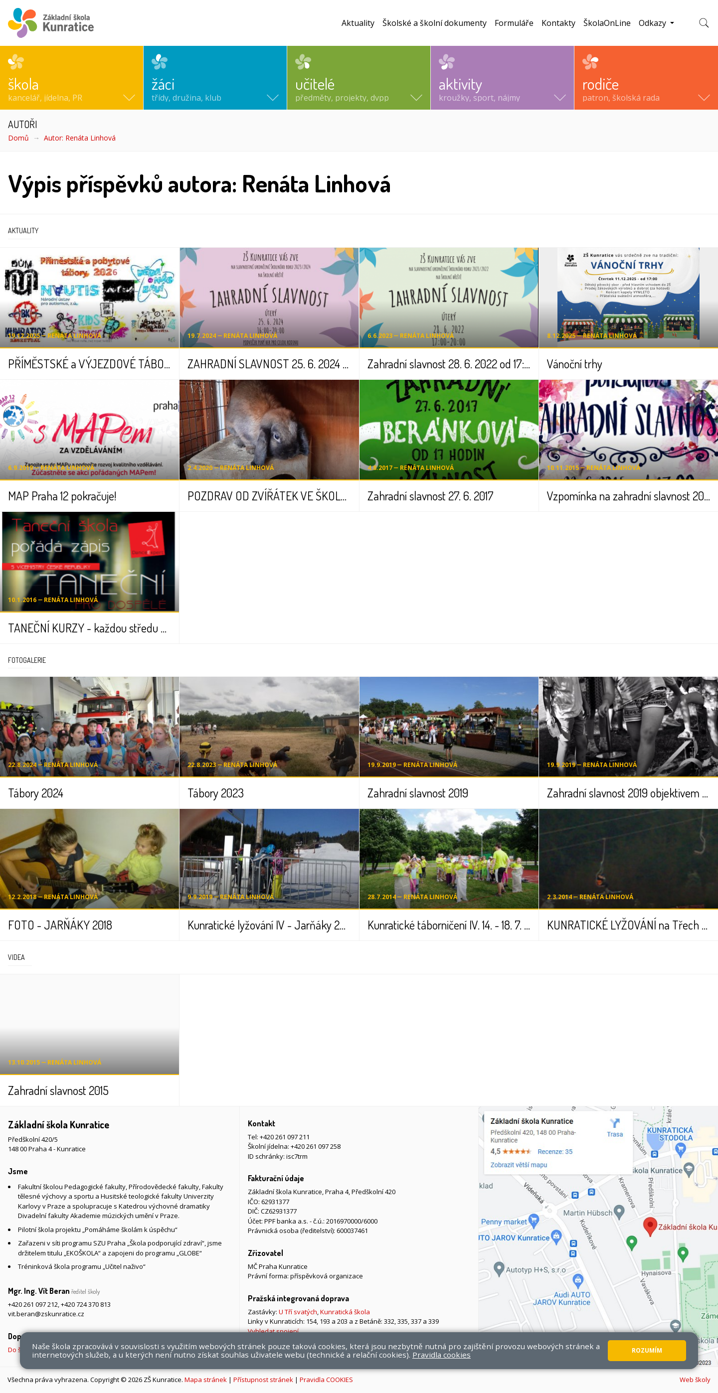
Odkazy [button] (653, 22)
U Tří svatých (298, 1311)
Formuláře (514, 22)
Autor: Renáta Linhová (80, 138)
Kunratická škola (345, 1311)
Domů (18, 138)
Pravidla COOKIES (326, 1379)
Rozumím (647, 1350)
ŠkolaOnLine (607, 22)
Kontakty (558, 22)
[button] (71, 78)
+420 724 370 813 (86, 1304)
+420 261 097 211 (285, 1136)
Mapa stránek (205, 1379)
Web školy (695, 1379)
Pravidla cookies (441, 1355)
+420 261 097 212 (33, 1304)
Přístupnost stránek (263, 1379)
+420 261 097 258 (316, 1146)
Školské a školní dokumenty (434, 22)
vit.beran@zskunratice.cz (46, 1313)
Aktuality (358, 22)
